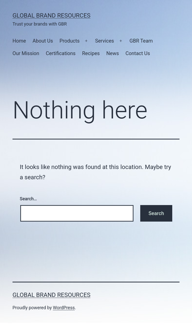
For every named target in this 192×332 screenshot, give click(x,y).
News (112, 53)
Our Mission (25, 53)
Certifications (61, 53)
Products (70, 41)
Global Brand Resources (51, 15)
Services (104, 41)
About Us (42, 41)
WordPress (64, 307)
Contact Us (138, 53)
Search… (28, 198)
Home (19, 41)
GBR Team (141, 41)
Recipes (91, 53)
